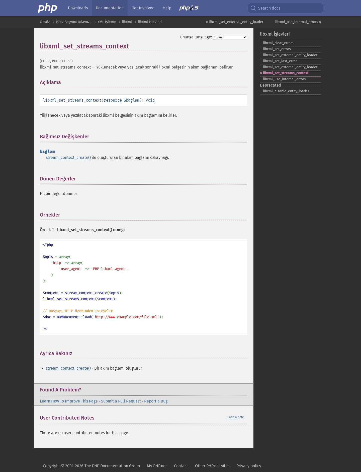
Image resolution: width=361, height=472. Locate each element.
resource (113, 100)
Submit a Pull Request (121, 401)
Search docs (265, 8)
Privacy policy (248, 465)
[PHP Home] (48, 8)
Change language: (196, 37)
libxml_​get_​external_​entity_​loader (290, 55)
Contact (181, 465)
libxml (127, 22)
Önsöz (45, 22)
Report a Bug (155, 401)
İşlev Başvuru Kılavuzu (74, 22)
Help (167, 8)
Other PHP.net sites (212, 465)
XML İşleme (107, 22)
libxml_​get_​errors (277, 49)
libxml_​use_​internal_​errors (284, 79)
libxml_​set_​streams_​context (285, 73)
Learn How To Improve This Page (69, 401)
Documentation (110, 8)
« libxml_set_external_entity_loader (234, 22)
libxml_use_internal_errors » (298, 22)
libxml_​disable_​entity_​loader (286, 91)
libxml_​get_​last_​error (280, 61)
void (150, 100)
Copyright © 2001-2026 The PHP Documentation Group (91, 465)
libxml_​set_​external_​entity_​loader (290, 67)
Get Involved (143, 8)
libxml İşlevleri (150, 22)
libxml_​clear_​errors (278, 43)
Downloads (78, 8)
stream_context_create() (68, 157)
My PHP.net (157, 465)
